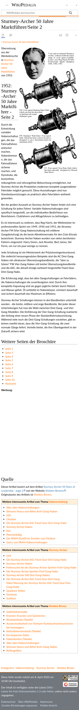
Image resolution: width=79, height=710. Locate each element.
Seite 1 (9, 348)
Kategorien (7, 667)
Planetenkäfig (14, 534)
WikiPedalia (24, 4)
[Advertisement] (39, 431)
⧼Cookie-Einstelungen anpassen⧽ (19, 705)
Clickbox (11, 519)
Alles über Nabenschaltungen (22, 507)
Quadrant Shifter (15, 590)
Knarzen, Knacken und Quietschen (25, 615)
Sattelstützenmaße (16, 611)
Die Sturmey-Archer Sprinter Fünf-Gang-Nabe (32, 571)
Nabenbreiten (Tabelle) (19, 638)
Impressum (46, 701)
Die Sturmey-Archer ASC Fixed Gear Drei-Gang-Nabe (36, 522)
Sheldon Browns (54, 490)
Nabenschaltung (58, 501)
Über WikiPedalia (28, 701)
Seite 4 (9, 356)
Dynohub (11, 594)
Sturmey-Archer (58, 549)
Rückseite (10, 383)
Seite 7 (9, 368)
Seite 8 (9, 372)
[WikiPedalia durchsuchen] (39, 12)
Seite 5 (9, 360)
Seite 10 (10, 379)
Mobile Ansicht (48, 705)
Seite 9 (9, 375)
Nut (8, 530)
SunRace (11, 598)
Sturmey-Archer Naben (19, 526)
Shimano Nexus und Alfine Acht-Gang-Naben (31, 511)
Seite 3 (9, 352)
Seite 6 (9, 364)
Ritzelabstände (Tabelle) (19, 619)
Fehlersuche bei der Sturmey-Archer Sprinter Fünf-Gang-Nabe (41, 567)
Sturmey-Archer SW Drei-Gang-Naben (28, 575)
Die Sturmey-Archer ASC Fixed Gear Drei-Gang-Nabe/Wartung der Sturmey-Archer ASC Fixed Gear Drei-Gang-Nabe (38, 582)
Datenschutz (8, 701)
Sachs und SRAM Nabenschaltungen (26, 542)
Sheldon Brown (42, 494)
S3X (8, 515)
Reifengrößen (13, 650)
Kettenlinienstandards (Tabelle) (23, 631)
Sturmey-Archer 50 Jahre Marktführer (21, 42)
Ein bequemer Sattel (17, 635)
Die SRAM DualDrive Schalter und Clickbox (30, 538)
